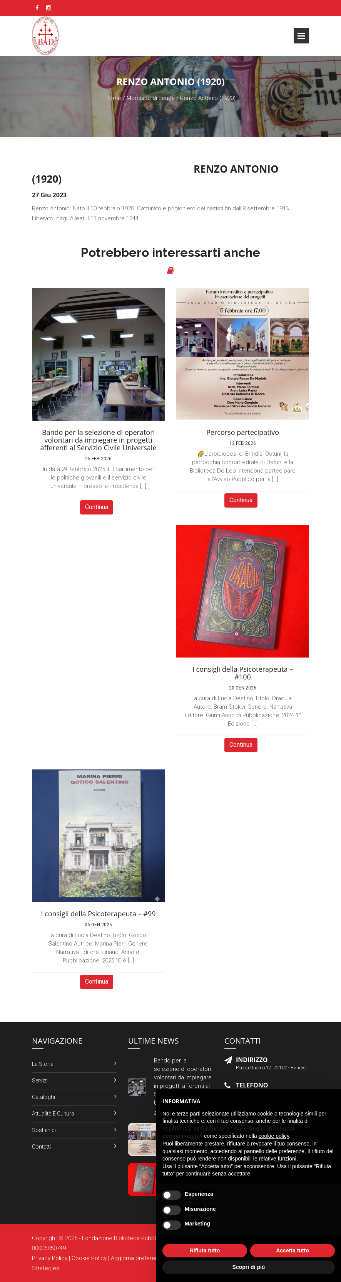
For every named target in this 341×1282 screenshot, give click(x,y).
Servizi (40, 1080)
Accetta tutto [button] (292, 1250)
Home (113, 98)
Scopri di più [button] (248, 1267)
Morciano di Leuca (151, 98)
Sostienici (44, 1130)
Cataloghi (43, 1097)
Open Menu (301, 35)
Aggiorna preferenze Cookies (149, 1258)
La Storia (42, 1064)
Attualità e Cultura (53, 1114)
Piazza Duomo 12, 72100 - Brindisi (271, 1068)
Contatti (41, 1147)
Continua (96, 507)
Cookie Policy (89, 1258)
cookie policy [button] (274, 1136)
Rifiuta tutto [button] (205, 1250)
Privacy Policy (49, 1258)
